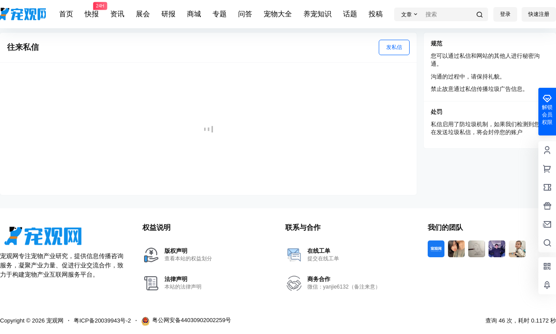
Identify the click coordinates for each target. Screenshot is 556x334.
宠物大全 (278, 14)
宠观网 (54, 320)
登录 (505, 14)
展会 (143, 14)
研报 (168, 14)
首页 (66, 14)
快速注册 (538, 14)
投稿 (376, 14)
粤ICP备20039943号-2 (102, 320)
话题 (350, 14)
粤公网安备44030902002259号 (186, 321)
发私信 (394, 47)
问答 (245, 14)
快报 (92, 10)
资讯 (117, 14)
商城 (194, 14)
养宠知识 (317, 14)
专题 (220, 14)
